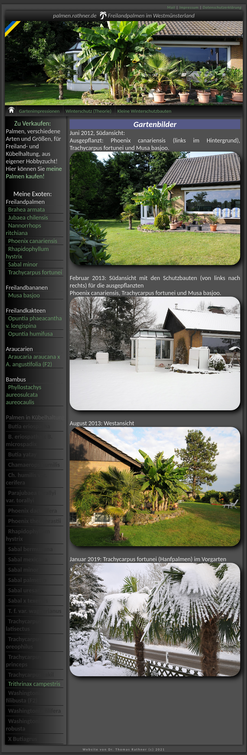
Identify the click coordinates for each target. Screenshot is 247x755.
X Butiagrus (22, 739)
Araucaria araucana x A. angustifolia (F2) (33, 360)
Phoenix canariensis (32, 241)
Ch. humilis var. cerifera (26, 478)
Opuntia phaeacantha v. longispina (34, 321)
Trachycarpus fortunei (35, 272)
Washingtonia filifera (34, 710)
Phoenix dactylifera (32, 510)
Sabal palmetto (27, 580)
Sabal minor (23, 264)
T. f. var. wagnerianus (34, 611)
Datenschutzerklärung (222, 7)
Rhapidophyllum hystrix (27, 252)
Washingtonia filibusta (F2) (24, 696)
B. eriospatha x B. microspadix (29, 440)
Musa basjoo (24, 295)
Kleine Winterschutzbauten (145, 111)
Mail (171, 7)
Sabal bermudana (30, 549)
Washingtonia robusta (24, 724)
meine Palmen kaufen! (34, 172)
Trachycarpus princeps (23, 660)
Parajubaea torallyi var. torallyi (31, 496)
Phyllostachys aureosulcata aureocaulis (23, 394)
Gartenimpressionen (39, 111)
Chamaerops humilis (34, 464)
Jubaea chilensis (28, 217)
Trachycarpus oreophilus (23, 642)
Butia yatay (22, 454)
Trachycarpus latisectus (23, 624)
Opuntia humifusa (30, 333)
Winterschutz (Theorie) (88, 111)
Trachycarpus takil (31, 674)
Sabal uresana (26, 590)
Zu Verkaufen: (32, 123)
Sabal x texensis (28, 600)
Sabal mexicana (27, 559)
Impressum (188, 7)
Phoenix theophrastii (34, 521)
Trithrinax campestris (34, 684)
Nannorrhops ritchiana (23, 229)
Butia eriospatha (29, 426)
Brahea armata (26, 209)
